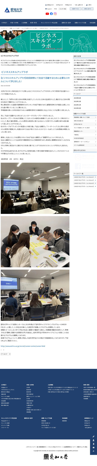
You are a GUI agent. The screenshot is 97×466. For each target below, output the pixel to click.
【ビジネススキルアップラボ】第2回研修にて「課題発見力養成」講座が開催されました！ (85, 79)
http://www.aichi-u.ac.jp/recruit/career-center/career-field (23, 346)
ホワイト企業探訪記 (79, 145)
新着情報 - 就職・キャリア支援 (81, 117)
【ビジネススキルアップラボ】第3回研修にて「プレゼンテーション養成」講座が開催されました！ (85, 71)
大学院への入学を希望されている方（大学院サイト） (60, 389)
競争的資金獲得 (5, 403)
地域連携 (93, 23)
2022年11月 (77, 105)
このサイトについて (30, 447)
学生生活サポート (5, 421)
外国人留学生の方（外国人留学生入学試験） (58, 392)
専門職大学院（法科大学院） (33, 410)
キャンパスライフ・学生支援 (49, 23)
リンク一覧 (63, 9)
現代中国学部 (29, 394)
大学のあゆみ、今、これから (7, 389)
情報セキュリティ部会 (82, 447)
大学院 (28, 407)
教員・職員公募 (4, 405)
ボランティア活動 (5, 425)
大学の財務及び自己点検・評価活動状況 (11, 398)
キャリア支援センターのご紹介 (82, 128)
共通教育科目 (29, 405)
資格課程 (28, 412)
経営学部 (28, 392)
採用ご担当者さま (78, 121)
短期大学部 (29, 403)
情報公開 (3, 394)
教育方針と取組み (5, 392)
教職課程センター (78, 131)
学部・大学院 (14, 23)
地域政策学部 (29, 401)
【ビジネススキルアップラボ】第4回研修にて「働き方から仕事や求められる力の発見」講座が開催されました (85, 62)
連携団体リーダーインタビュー (82, 142)
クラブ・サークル (5, 427)
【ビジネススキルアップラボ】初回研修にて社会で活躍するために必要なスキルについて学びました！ (85, 87)
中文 (55, 9)
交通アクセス (75, 9)
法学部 (28, 387)
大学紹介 (4, 23)
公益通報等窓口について (69, 447)
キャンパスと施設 (5, 396)
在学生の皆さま (78, 124)
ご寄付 (90, 5)
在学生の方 (59, 5)
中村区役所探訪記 (79, 138)
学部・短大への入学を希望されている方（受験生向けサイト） (62, 387)
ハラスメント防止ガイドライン (55, 447)
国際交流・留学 (66, 23)
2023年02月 (77, 98)
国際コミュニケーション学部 (33, 396)
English (49, 9)
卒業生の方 (68, 5)
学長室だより (4, 387)
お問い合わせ (87, 9)
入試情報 (24, 23)
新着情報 (43, 421)
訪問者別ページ (88, 418)
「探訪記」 (76, 135)
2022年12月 (77, 101)
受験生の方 (50, 5)
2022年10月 (77, 108)
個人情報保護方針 (41, 447)
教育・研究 (33, 23)
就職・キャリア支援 (80, 23)
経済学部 (28, 389)
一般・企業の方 (78, 5)
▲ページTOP (93, 365)
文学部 (28, 398)
